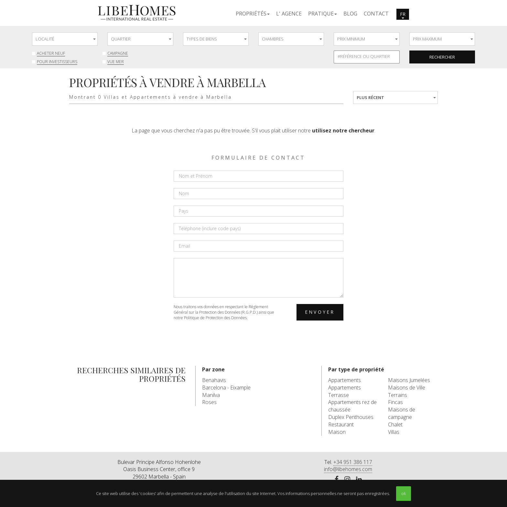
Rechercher (442, 57)
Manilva (211, 395)
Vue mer (115, 61)
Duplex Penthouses (350, 417)
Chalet (395, 424)
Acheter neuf (51, 53)
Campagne (117, 53)
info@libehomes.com (348, 469)
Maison (337, 431)
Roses (209, 402)
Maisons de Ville (406, 387)
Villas (393, 431)
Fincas (395, 402)
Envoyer (320, 312)
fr (402, 15)
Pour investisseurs (57, 61)
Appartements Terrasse (344, 391)
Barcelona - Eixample (226, 387)
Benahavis (214, 380)
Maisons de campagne (401, 413)
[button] (252, 13)
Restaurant (341, 424)
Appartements (344, 380)
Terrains (397, 395)
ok (403, 493)
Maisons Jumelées (409, 380)
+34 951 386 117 (352, 462)
